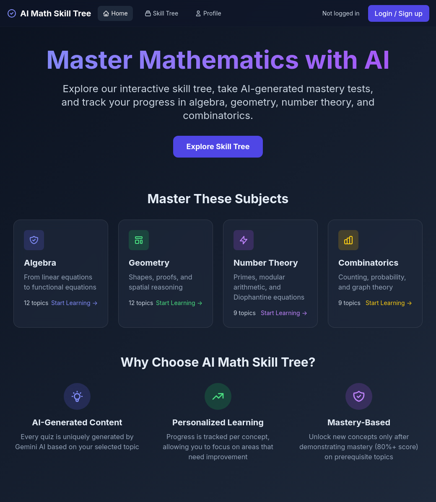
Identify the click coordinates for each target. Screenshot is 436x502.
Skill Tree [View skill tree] (161, 13)
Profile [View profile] (208, 13)
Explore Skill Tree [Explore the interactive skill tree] (218, 146)
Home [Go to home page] (115, 13)
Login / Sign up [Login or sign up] (399, 13)
